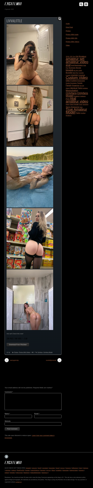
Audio (68, 23)
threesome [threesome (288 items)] (75, 107)
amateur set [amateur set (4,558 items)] (75, 59)
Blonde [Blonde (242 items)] (78, 68)
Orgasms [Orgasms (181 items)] (77, 96)
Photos (16, 352)
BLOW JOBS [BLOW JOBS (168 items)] (78, 70)
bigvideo (12, 472)
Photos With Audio (72, 34)
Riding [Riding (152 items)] (68, 104)
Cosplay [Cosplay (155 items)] (81, 72)
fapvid (57, 468)
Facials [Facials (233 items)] (79, 83)
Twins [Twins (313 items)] (78, 113)
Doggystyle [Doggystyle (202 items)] (81, 81)
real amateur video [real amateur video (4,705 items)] (77, 100)
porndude (45, 468)
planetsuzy (45, 472)
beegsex (42, 470)
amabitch (59, 470)
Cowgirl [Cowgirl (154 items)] (68, 75)
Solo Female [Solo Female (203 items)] (74, 104)
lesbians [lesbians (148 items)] (85, 88)
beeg (80, 468)
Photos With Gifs (71, 38)
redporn (14, 470)
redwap (7, 472)
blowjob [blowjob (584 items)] (69, 70)
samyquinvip (12, 360)
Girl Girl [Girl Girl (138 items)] (82, 85)
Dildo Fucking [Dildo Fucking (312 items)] (71, 81)
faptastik (28, 468)
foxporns (68, 468)
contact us (19, 482)
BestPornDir (20, 470)
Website (8, 421)
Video (68, 45)
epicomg (34, 468)
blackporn (26, 472)
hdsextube (66, 470)
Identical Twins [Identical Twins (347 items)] (76, 88)
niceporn (81, 470)
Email (36, 414)
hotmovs (85, 468)
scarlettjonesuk (54, 360)
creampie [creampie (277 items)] (74, 75)
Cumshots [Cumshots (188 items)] (81, 75)
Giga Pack (69, 27)
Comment (9, 392)
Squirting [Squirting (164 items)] (85, 104)
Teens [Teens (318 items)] (68, 107)
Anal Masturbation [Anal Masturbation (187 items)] (77, 65)
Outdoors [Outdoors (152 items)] (83, 96)
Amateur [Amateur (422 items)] (82, 56)
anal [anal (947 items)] (68, 65)
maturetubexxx (35, 470)
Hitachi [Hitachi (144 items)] (68, 88)
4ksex (53, 470)
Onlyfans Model (48, 352)
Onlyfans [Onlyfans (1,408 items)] (71, 93)
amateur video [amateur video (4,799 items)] (77, 62)
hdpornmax (19, 472)
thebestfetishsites (36, 472)
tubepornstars (74, 470)
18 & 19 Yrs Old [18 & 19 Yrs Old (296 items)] (72, 56)
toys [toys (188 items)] (81, 107)
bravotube (52, 468)
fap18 (39, 468)
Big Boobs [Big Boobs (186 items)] (72, 68)
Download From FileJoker (18, 345)
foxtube (27, 470)
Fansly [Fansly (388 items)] (68, 85)
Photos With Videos (24, 352)
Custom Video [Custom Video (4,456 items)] (77, 78)
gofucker (7, 470)
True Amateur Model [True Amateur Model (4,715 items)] (76, 110)
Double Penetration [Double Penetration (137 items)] (71, 83)
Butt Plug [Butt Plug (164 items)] (75, 72)
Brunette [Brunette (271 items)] (69, 73)
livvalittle (14, 20)
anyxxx (62, 468)
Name (7, 414)
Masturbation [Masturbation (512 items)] (72, 90)
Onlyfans (40, 352)
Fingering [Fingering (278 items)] (75, 85)
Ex (9, 352)
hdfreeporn (75, 468)
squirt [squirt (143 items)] (80, 104)
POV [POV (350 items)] (68, 99)
